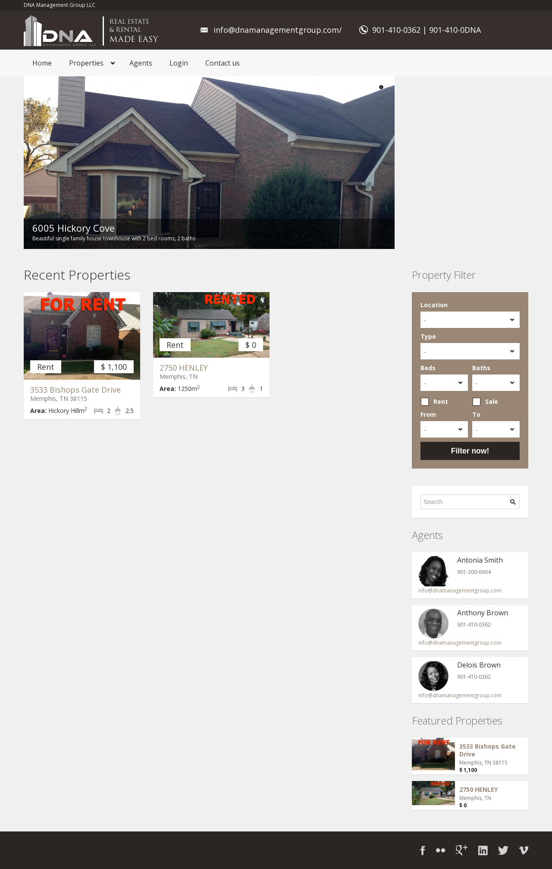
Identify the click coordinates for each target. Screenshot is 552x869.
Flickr (440, 850)
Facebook (422, 850)
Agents (140, 63)
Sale (485, 401)
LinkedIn (483, 850)
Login (178, 63)
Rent (434, 401)
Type (428, 336)
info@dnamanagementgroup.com (460, 590)
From (428, 414)
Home (42, 63)
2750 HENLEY (184, 367)
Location (434, 305)
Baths (481, 368)
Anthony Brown (482, 612)
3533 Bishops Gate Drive (75, 389)
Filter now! (470, 451)
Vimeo (523, 850)
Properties (86, 63)
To (476, 414)
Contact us (222, 63)
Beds (428, 368)
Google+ (461, 850)
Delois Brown (479, 665)
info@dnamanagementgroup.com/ (277, 30)
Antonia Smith (480, 560)
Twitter (503, 850)
